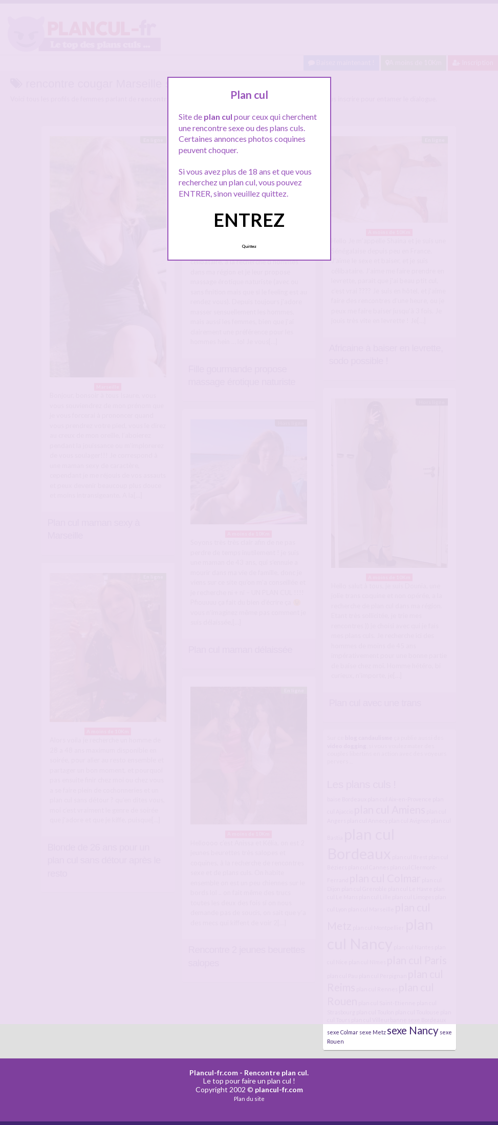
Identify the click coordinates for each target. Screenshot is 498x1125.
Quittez (249, 246)
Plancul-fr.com (213, 1072)
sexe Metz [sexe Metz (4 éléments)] (372, 1032)
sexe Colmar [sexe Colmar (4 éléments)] (342, 1032)
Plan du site (249, 1098)
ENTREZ (249, 219)
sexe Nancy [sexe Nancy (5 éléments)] (413, 1030)
